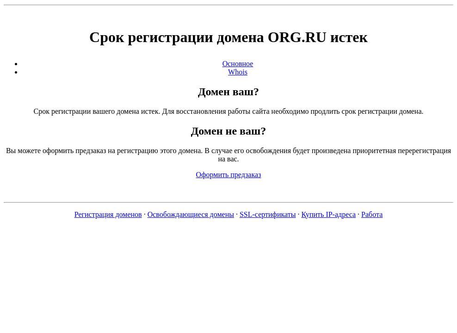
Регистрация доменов (108, 214)
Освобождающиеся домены (191, 214)
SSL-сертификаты (268, 214)
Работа (372, 214)
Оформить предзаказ (228, 175)
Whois (237, 72)
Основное (237, 64)
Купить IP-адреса (329, 214)
